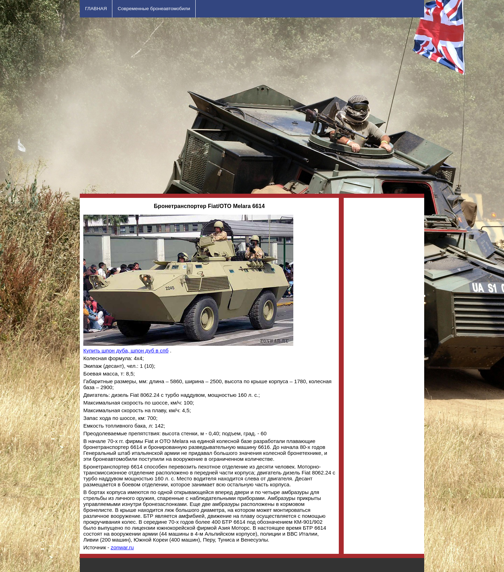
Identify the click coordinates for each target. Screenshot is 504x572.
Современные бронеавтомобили (154, 8)
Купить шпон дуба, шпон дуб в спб (125, 350)
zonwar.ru (122, 547)
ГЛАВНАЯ (96, 8)
